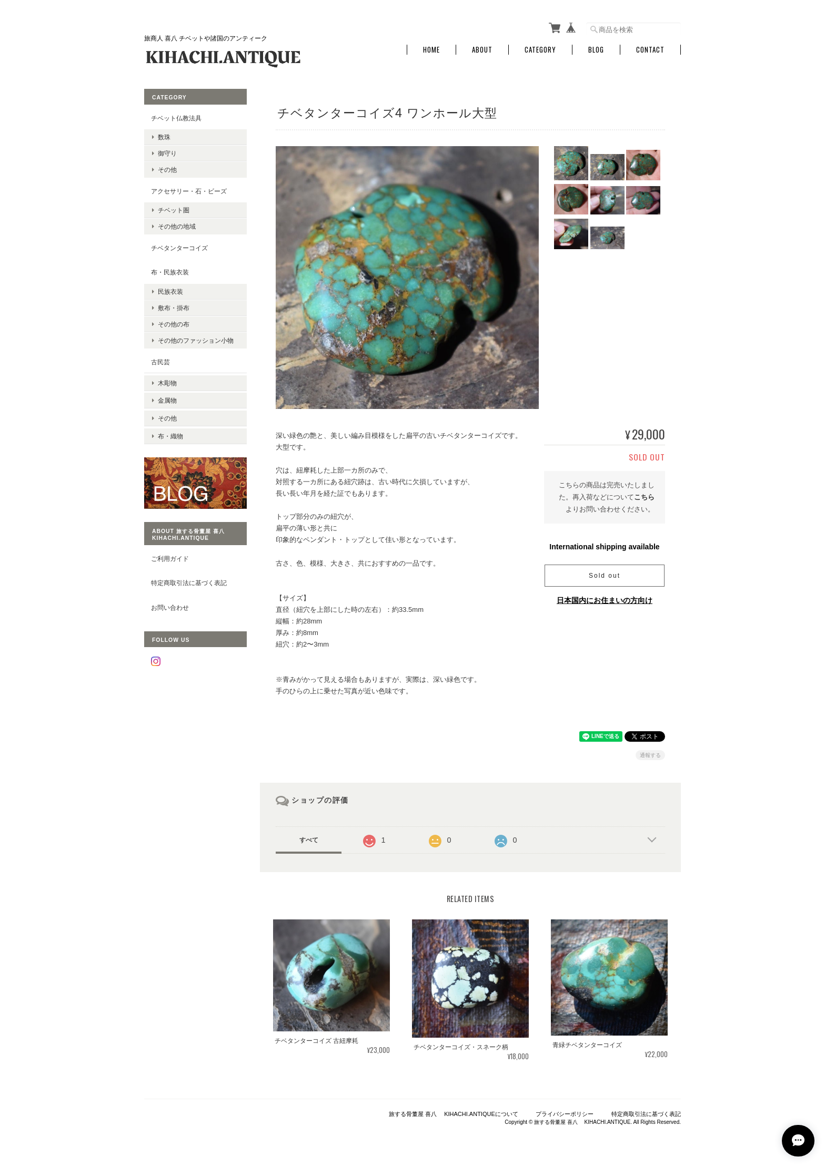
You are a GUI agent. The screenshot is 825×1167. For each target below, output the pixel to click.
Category (540, 49)
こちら (644, 496)
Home (431, 49)
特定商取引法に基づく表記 (189, 576)
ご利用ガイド (170, 551)
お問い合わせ (170, 601)
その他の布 (173, 323)
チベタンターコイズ (179, 246)
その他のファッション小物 (196, 339)
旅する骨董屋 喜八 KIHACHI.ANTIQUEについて (453, 1113)
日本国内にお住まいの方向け (604, 599)
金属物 (167, 396)
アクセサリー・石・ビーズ (189, 189)
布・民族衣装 (170, 271)
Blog (596, 49)
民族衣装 (170, 290)
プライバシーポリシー (564, 1113)
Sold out (604, 574)
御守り (167, 152)
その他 (167, 168)
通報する (650, 753)
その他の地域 (177, 225)
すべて (308, 838)
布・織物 (170, 429)
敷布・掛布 (173, 306)
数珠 (164, 135)
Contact (650, 49)
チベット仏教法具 (176, 116)
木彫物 (167, 380)
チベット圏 (173, 209)
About (482, 49)
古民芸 (160, 360)
